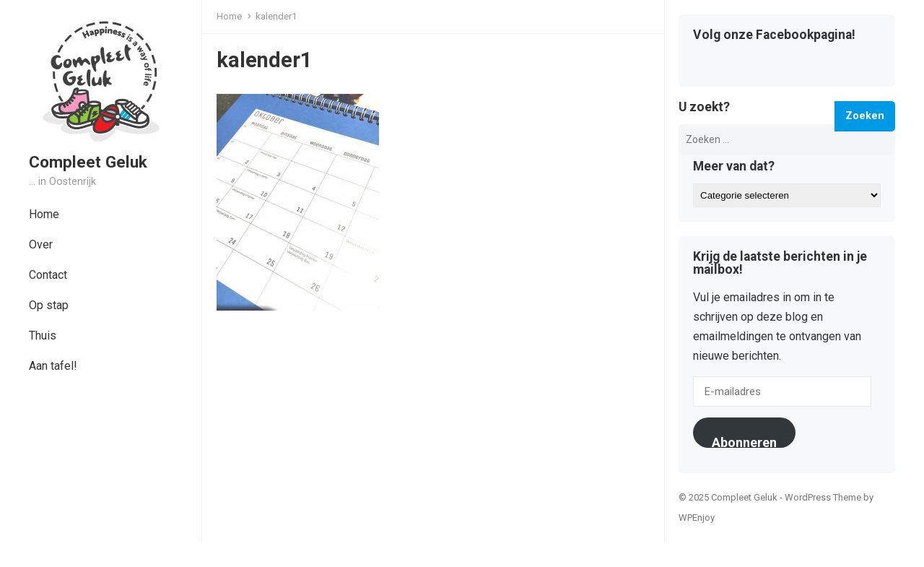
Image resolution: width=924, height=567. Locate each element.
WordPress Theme (823, 497)
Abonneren (744, 441)
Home (44, 214)
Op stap (49, 305)
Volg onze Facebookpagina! (774, 35)
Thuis (42, 335)
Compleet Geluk (88, 161)
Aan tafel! (53, 366)
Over (41, 244)
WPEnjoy (697, 517)
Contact (48, 275)
